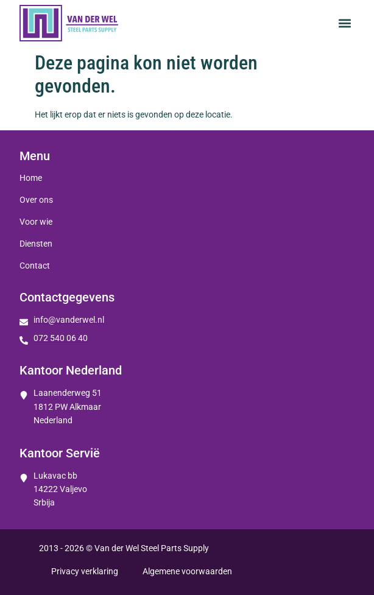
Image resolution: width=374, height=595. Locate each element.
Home (30, 178)
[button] (344, 23)
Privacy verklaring (84, 571)
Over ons (36, 200)
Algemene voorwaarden (187, 571)
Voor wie (35, 222)
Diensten (35, 243)
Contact (34, 265)
